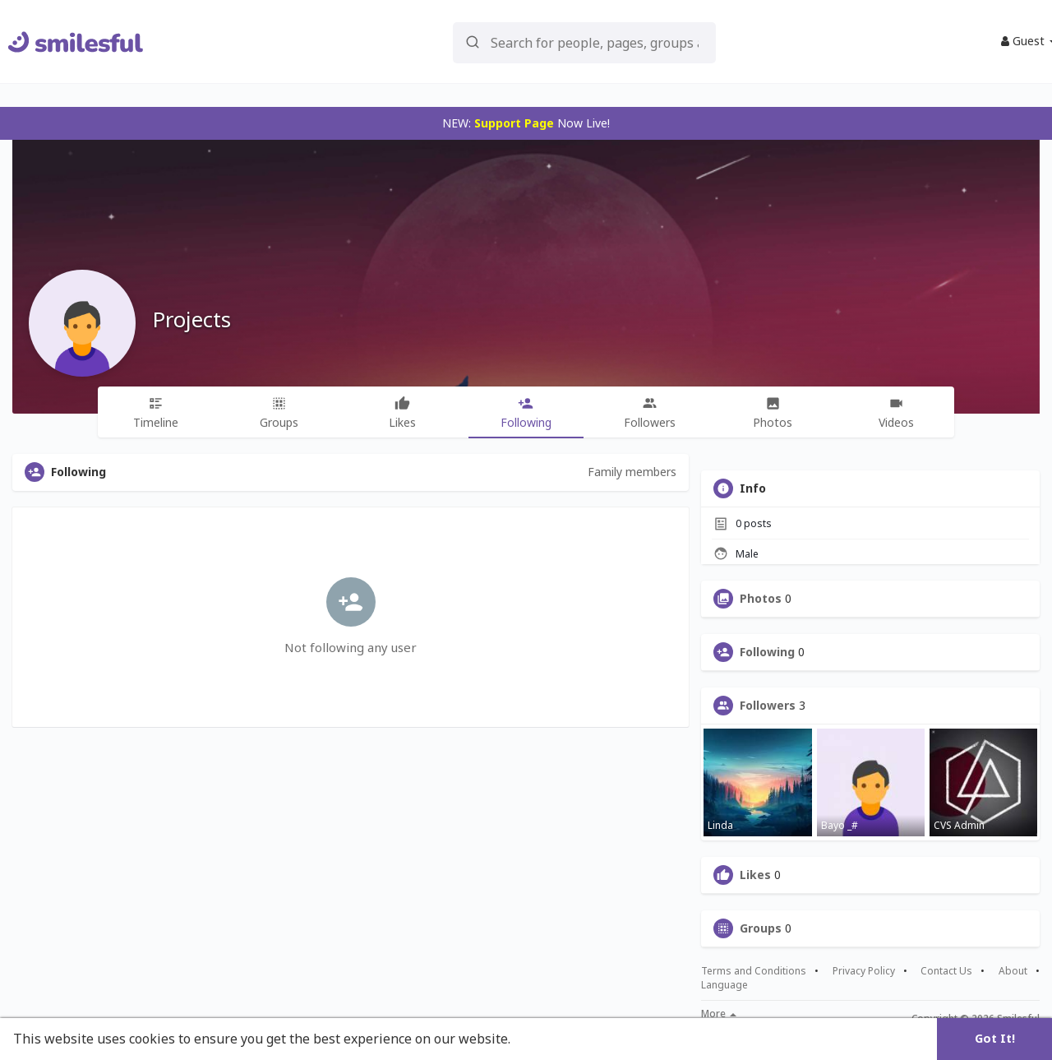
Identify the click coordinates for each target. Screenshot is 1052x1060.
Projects (191, 319)
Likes (755, 875)
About (1013, 971)
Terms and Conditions (753, 971)
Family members (632, 471)
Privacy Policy (864, 971)
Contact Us (946, 971)
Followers (768, 705)
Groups (761, 928)
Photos (761, 598)
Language (724, 985)
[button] (584, 41)
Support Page (514, 123)
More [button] (718, 1014)
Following (767, 652)
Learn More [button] (552, 1039)
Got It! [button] (995, 1038)
